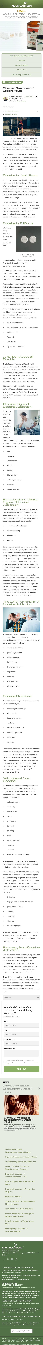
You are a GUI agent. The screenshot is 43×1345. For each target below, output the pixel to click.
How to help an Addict (20, 75)
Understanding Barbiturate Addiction (20, 1162)
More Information (7, 1309)
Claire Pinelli (29, 97)
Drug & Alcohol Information (26, 1313)
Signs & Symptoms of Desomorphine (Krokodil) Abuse (20, 1202)
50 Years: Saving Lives (32, 1291)
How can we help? (10, 1048)
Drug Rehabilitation (23, 1279)
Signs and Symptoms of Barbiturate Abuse (20, 1182)
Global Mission (18, 1291)
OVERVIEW (21, 60)
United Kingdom (34, 1323)
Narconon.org (6, 1323)
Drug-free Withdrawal (29, 1275)
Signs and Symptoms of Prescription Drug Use (20, 1190)
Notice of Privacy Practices (26, 1340)
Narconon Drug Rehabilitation (11, 1275)
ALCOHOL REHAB (21, 65)
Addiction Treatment (29, 1311)
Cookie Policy (6, 1340)
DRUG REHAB (21, 70)
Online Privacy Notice (35, 1338)
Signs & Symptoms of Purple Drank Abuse (19, 1222)
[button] (21, 1332)
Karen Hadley (21, 101)
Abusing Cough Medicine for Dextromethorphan (16, 1229)
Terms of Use (15, 1340)
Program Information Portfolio (24, 1309)
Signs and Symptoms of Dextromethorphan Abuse (15, 1175)
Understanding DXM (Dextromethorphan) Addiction (18, 1150)
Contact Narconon (15, 1311)
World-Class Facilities (9, 1293)
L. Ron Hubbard (31, 1297)
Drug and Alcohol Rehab (21, 56)
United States (16, 1323)
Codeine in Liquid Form (11, 111)
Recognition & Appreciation (22, 1295)
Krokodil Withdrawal (13, 1196)
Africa (20, 1325)
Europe (25, 1323)
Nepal (14, 1325)
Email (5, 1030)
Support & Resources (9, 1313)
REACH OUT (21, 1069)
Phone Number (9, 1039)
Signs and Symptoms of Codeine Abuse (21, 1157)
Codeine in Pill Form (11, 114)
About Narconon (7, 1291)
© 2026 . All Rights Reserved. (15, 1338)
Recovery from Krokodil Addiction (19, 1209)
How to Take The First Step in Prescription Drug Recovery (17, 1167)
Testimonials (11, 1279)
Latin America (6, 1325)
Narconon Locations (29, 1325)
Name (6, 1021)
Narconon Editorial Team (16, 1297)
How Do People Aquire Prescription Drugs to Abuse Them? (19, 1214)
